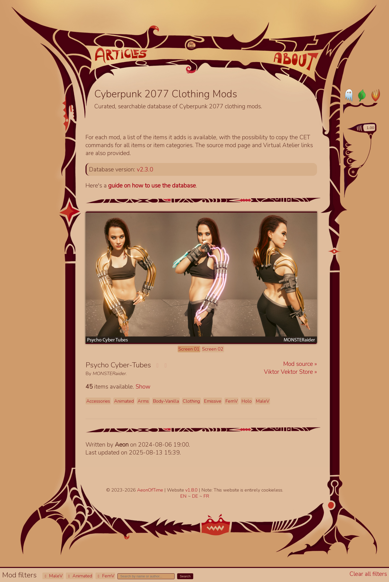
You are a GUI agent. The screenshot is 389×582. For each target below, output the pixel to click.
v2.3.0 (145, 169)
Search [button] (185, 576)
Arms (143, 401)
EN (184, 496)
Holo (246, 401)
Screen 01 (189, 349)
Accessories (98, 401)
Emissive (212, 401)
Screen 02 (212, 349)
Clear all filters (368, 574)
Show (143, 387)
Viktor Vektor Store (289, 372)
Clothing (191, 401)
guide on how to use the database (152, 186)
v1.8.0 (192, 490)
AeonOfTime (150, 490)
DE (195, 496)
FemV (105, 576)
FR (206, 496)
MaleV (53, 576)
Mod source (298, 364)
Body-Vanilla (166, 401)
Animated (79, 576)
